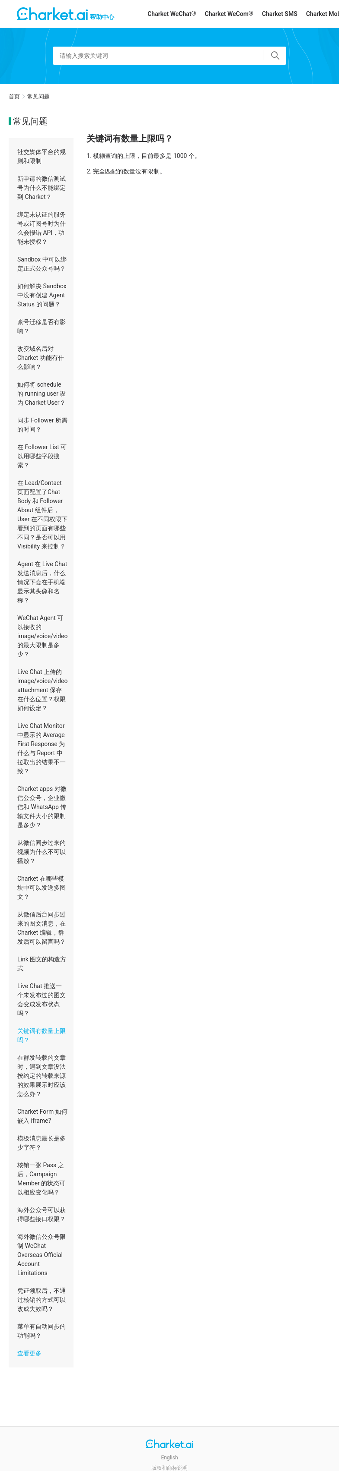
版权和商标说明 (169, 1468)
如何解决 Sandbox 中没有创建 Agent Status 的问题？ (42, 295)
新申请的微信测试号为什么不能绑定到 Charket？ (41, 187)
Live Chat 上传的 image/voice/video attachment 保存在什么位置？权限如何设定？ (42, 690)
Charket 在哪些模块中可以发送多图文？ (41, 887)
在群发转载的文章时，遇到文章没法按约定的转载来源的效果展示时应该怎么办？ (41, 1075)
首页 (14, 96)
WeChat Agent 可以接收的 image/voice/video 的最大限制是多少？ (42, 636)
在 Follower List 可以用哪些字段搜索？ (42, 456)
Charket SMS (279, 13)
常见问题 (38, 96)
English (169, 1458)
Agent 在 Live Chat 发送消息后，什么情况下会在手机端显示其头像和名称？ (42, 582)
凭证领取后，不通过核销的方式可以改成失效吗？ (41, 1299)
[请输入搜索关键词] (169, 56)
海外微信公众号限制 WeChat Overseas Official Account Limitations (41, 1254)
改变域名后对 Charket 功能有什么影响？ (40, 357)
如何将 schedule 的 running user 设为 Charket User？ (41, 393)
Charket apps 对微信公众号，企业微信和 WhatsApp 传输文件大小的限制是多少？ (42, 806)
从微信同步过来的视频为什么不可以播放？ (41, 851)
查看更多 (29, 1353)
